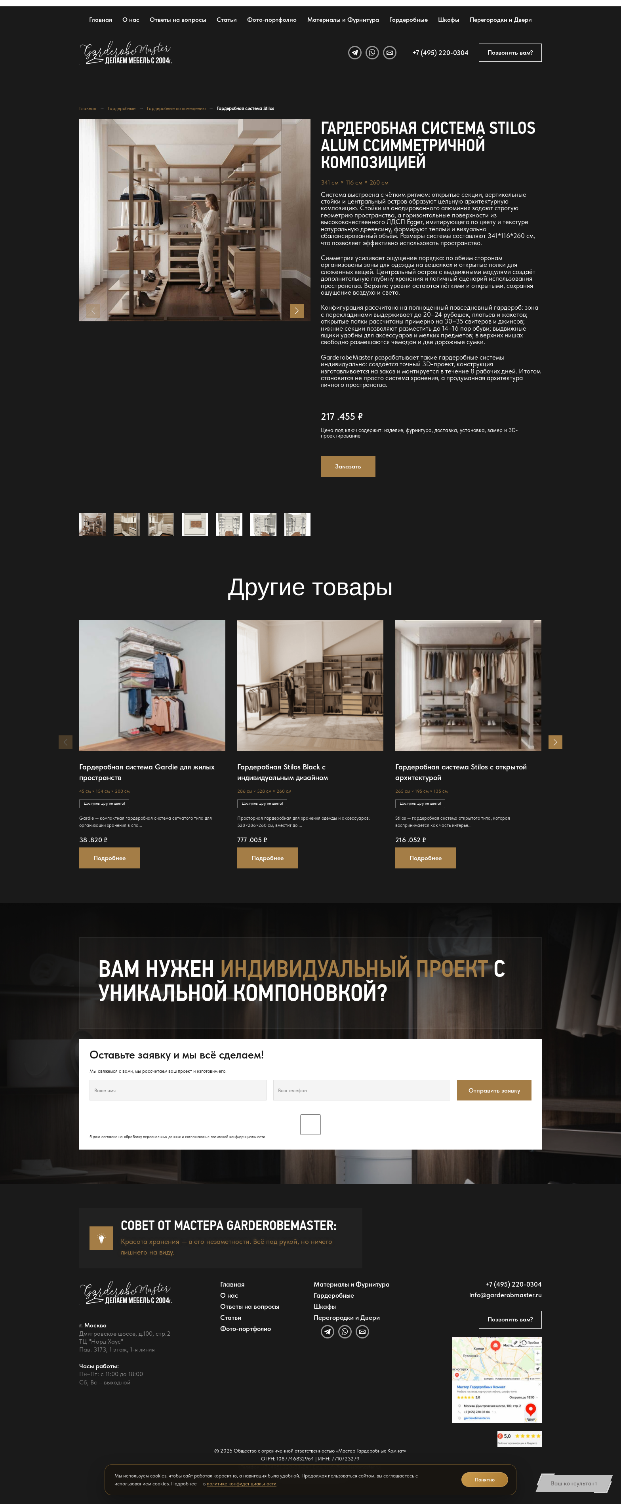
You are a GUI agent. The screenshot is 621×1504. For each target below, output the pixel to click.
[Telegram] (355, 52)
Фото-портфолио (272, 19)
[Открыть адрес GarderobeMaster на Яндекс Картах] (497, 1380)
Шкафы (448, 19)
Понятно (485, 1480)
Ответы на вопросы (178, 19)
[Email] (389, 52)
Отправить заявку (494, 1090)
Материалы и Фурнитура (343, 19)
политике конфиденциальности (241, 1484)
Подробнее (109, 858)
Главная (100, 19)
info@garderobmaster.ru (505, 1294)
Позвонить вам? (510, 52)
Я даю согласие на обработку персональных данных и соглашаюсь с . (310, 1126)
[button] (297, 311)
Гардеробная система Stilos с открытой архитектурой (461, 772)
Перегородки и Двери (501, 19)
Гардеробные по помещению (176, 108)
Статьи (227, 19)
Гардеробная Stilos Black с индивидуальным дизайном (282, 772)
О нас (130, 19)
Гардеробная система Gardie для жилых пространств (147, 772)
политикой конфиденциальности (238, 1136)
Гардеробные (408, 19)
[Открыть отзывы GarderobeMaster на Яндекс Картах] (519, 1439)
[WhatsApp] (372, 52)
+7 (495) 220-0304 (440, 52)
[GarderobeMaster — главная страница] (126, 52)
